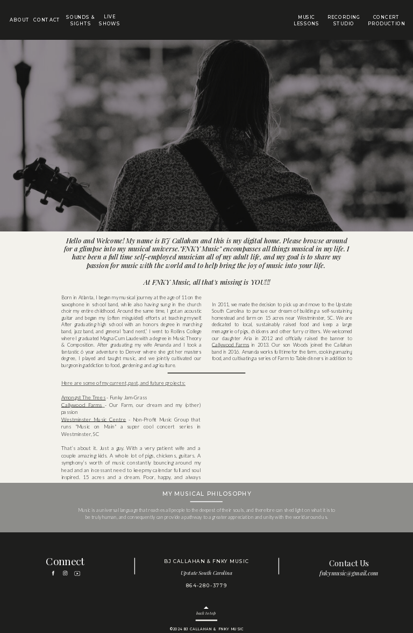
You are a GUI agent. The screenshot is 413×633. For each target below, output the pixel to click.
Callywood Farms (230, 345)
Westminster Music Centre (93, 419)
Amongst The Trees (83, 398)
